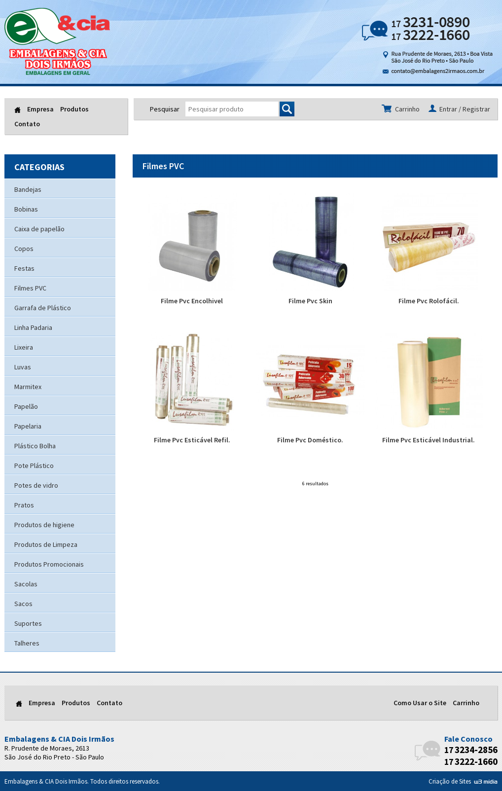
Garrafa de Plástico (42, 307)
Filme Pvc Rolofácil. (429, 249)
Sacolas (25, 583)
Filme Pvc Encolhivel (192, 249)
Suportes (28, 623)
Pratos (24, 505)
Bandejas (27, 189)
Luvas (22, 366)
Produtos (74, 109)
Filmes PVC (30, 288)
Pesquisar (164, 109)
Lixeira (23, 347)
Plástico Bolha (35, 445)
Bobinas (26, 209)
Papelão (26, 406)
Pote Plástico (34, 465)
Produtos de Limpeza (45, 544)
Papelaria (27, 426)
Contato (27, 123)
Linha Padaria (33, 327)
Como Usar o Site (420, 702)
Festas (24, 268)
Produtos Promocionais (49, 564)
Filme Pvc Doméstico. (310, 388)
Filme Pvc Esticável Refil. (192, 388)
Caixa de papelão (39, 228)
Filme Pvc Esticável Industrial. (429, 388)
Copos (24, 248)
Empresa (40, 109)
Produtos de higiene (44, 524)
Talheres (26, 643)
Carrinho (466, 702)
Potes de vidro (36, 485)
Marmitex (27, 386)
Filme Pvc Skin (310, 249)
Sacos (23, 603)
